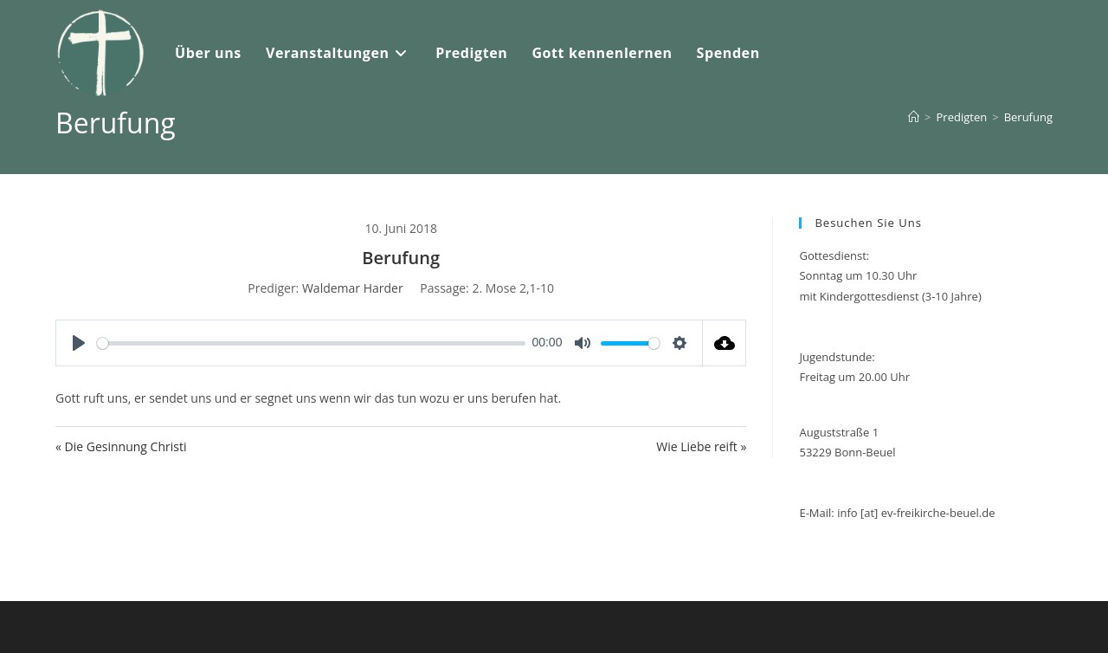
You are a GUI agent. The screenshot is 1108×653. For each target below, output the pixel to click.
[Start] (913, 117)
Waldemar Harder (352, 288)
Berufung (1028, 117)
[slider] (311, 343)
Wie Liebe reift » (701, 446)
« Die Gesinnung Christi (120, 446)
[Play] (79, 343)
